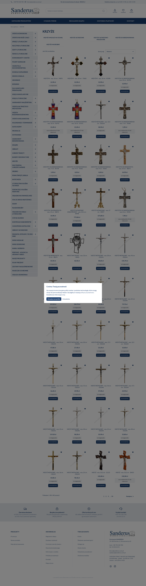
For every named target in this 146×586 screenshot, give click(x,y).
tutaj (63, 295)
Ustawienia (65, 299)
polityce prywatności (88, 292)
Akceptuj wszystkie (54, 299)
